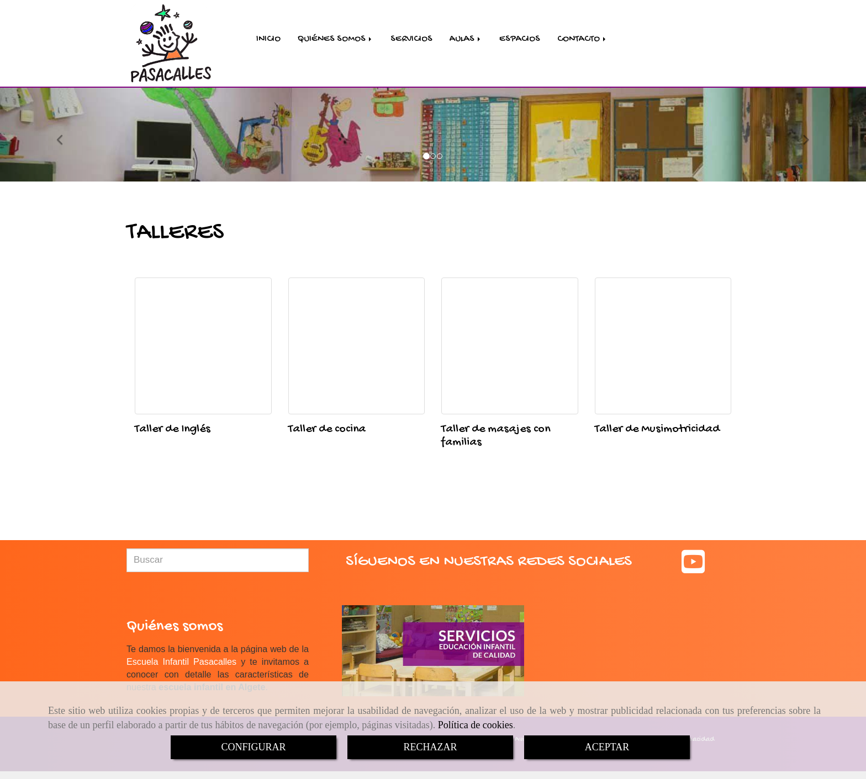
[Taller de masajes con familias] (509, 347)
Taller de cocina (327, 431)
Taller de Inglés (172, 431)
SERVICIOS (411, 39)
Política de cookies (475, 724)
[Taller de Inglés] (203, 347)
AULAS (466, 39)
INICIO (268, 39)
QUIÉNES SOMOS (335, 39)
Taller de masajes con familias (495, 437)
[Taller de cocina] (356, 347)
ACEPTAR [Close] (607, 747)
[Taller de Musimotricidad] (663, 347)
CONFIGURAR (253, 747)
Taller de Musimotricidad (657, 431)
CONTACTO (582, 39)
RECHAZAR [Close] (430, 747)
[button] (65, 136)
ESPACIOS (519, 39)
